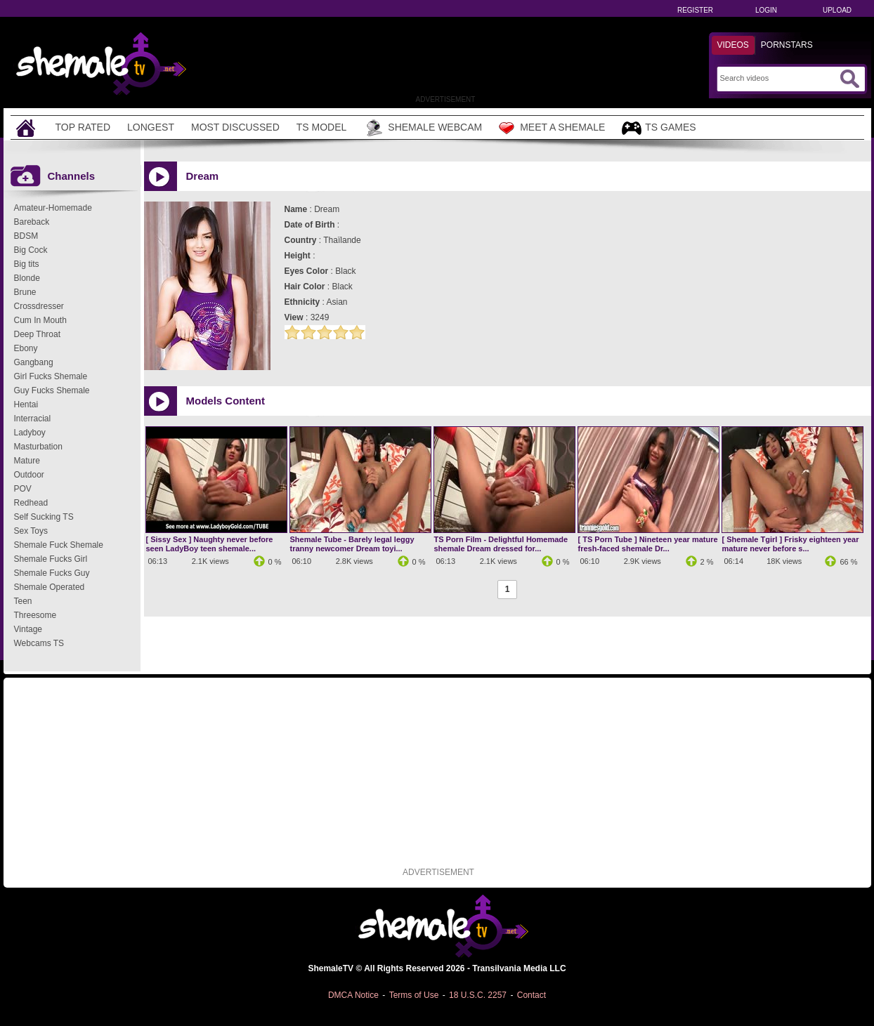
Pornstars (787, 45)
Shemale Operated (49, 587)
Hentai (26, 404)
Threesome (35, 615)
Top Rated (83, 127)
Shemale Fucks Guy (52, 573)
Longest (150, 127)
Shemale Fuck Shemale (58, 545)
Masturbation (38, 447)
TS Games (659, 128)
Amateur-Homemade (53, 208)
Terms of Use (414, 995)
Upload (837, 10)
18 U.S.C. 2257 (478, 995)
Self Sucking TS (44, 517)
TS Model (321, 127)
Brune (25, 292)
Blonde (27, 278)
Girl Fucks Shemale (51, 376)
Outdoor (29, 475)
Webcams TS (39, 643)
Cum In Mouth (40, 320)
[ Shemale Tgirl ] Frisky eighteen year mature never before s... (790, 544)
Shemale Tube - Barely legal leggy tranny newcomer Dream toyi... (352, 544)
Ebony (26, 348)
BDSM (26, 236)
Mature (27, 461)
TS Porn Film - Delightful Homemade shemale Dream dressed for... (501, 544)
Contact (531, 995)
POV (23, 489)
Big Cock (31, 250)
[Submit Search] (849, 79)
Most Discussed (235, 127)
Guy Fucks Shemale (52, 390)
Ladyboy (30, 433)
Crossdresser (39, 306)
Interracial (32, 418)
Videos (733, 45)
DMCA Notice (353, 995)
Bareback (32, 222)
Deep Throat (37, 334)
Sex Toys (31, 531)
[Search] (778, 78)
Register (695, 10)
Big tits (26, 264)
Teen (23, 601)
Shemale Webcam (422, 127)
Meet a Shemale (552, 127)
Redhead (31, 503)
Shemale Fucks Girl (51, 559)
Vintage (28, 629)
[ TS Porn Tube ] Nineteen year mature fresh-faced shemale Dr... (648, 544)
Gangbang (33, 362)
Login (766, 10)
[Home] (27, 127)
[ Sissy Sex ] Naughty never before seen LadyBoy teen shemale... (209, 544)
